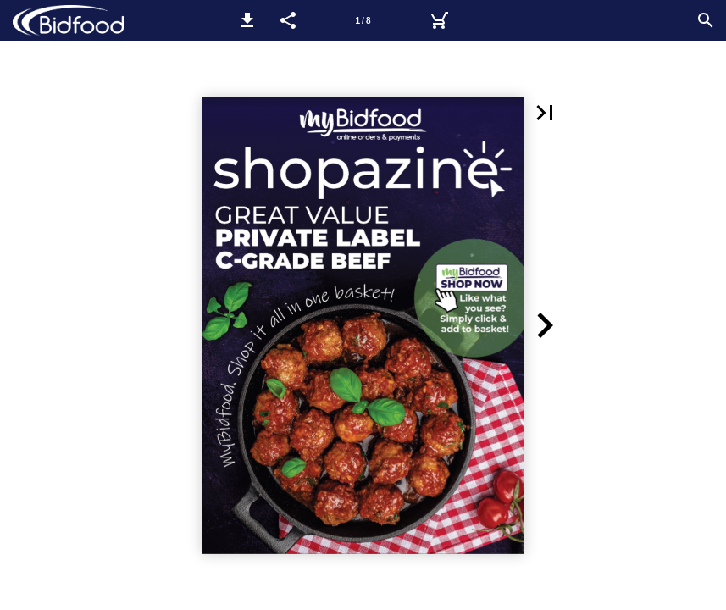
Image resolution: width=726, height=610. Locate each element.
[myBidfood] (438, 20)
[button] (247, 20)
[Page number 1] (363, 20)
